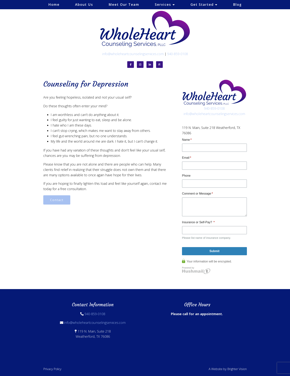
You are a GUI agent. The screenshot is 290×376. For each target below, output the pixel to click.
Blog (237, 4)
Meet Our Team (124, 4)
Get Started (202, 4)
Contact (56, 200)
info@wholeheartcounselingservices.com (133, 54)
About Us (84, 4)
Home (54, 4)
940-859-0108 (177, 54)
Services (163, 4)
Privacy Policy (52, 369)
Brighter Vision (237, 369)
